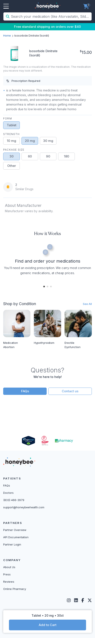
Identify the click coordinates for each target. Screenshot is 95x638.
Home (7, 35)
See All (87, 304)
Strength (11, 134)
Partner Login (12, 544)
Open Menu (6, 6)
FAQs (25, 391)
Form (7, 118)
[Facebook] (82, 600)
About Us (9, 567)
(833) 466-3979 (13, 500)
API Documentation (16, 537)
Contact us (70, 391)
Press (7, 574)
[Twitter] (90, 600)
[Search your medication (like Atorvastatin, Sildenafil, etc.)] (51, 16)
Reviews (8, 581)
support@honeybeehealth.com (23, 507)
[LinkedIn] (76, 600)
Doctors (8, 492)
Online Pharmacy (14, 589)
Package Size (13, 149)
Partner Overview (14, 530)
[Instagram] (69, 600)
